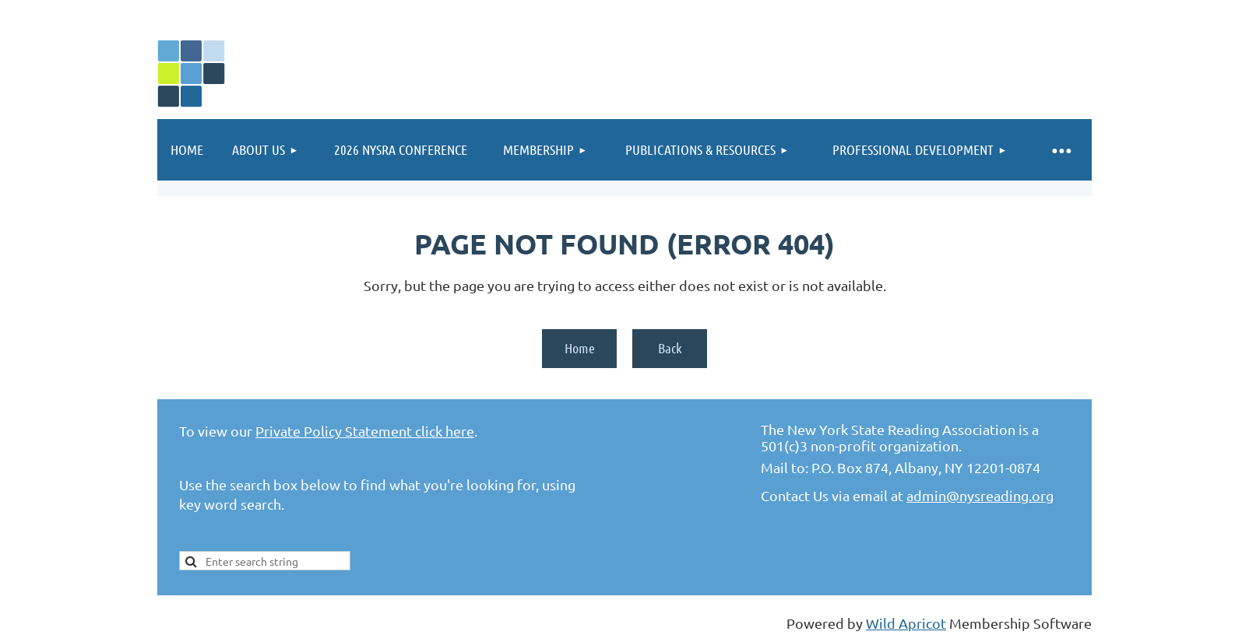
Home (580, 347)
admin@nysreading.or (976, 495)
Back (670, 347)
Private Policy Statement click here (364, 431)
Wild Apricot (906, 623)
